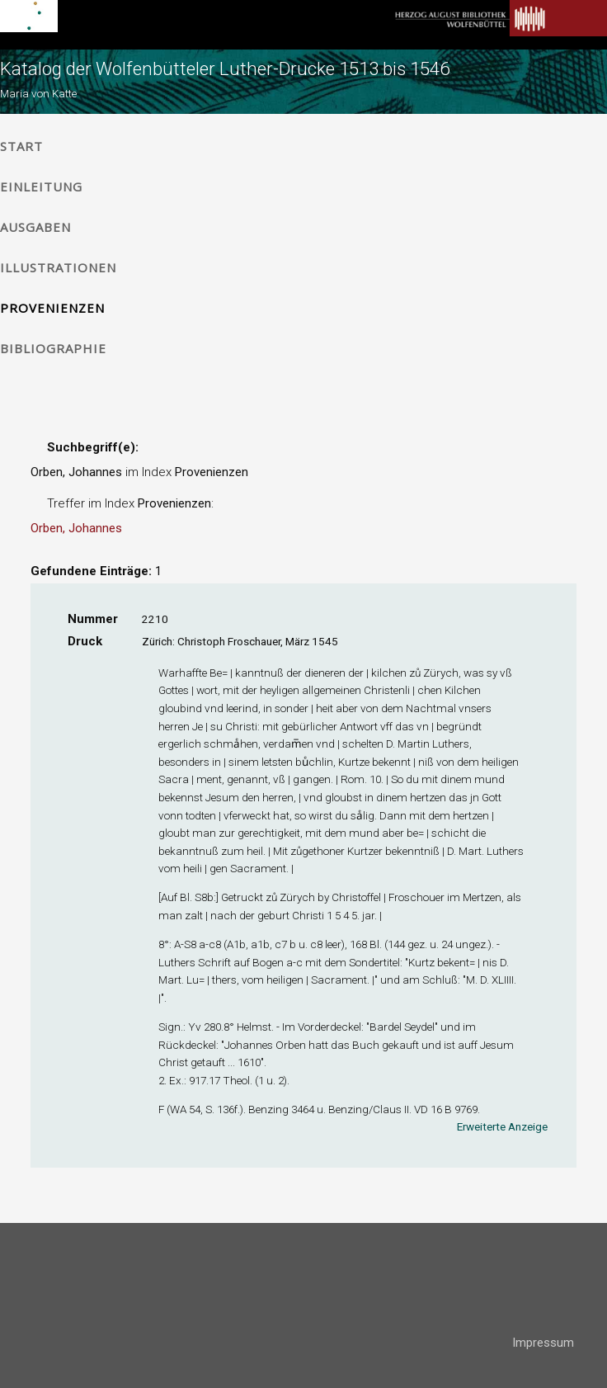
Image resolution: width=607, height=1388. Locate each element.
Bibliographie (53, 348)
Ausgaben (35, 227)
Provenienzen (52, 308)
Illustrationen (58, 267)
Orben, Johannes (76, 528)
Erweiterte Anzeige (502, 1126)
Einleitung (41, 186)
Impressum (543, 1342)
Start (21, 146)
